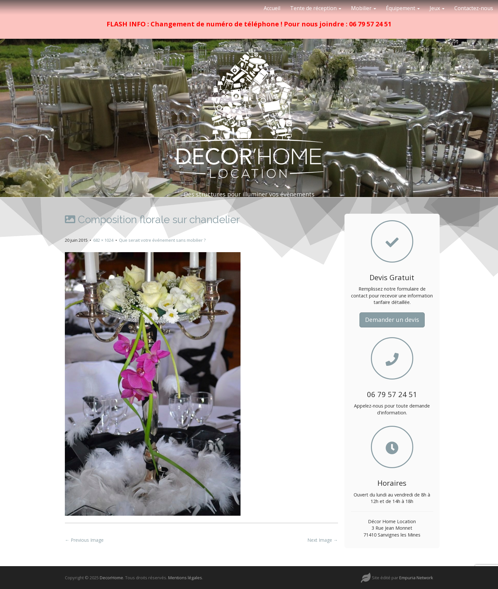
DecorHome (111, 578)
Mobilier (363, 8)
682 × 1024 (103, 240)
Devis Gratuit (392, 277)
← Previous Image (84, 540)
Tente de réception (315, 8)
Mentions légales (185, 578)
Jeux (437, 8)
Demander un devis (392, 319)
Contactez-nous (473, 8)
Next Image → (322, 540)
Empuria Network (416, 578)
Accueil (272, 8)
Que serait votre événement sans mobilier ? (162, 240)
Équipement (403, 8)
